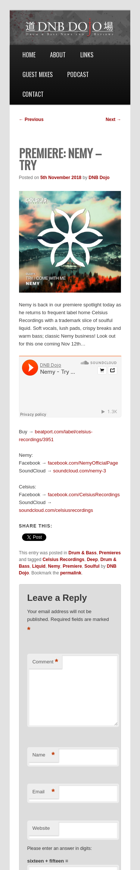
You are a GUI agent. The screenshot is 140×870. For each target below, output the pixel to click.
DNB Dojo (98, 177)
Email (43, 792)
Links (86, 54)
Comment (45, 662)
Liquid (39, 566)
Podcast (78, 74)
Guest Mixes (37, 74)
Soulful (92, 566)
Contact (33, 94)
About (58, 54)
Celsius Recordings (63, 559)
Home (28, 54)
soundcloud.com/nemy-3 (79, 471)
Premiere (72, 566)
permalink (70, 573)
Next (113, 119)
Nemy (54, 566)
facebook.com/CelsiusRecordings (84, 494)
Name (43, 755)
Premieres (110, 552)
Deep (92, 559)
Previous (31, 119)
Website (41, 828)
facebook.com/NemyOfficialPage (83, 463)
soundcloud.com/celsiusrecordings (56, 510)
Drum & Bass (82, 552)
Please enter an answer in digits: (59, 848)
